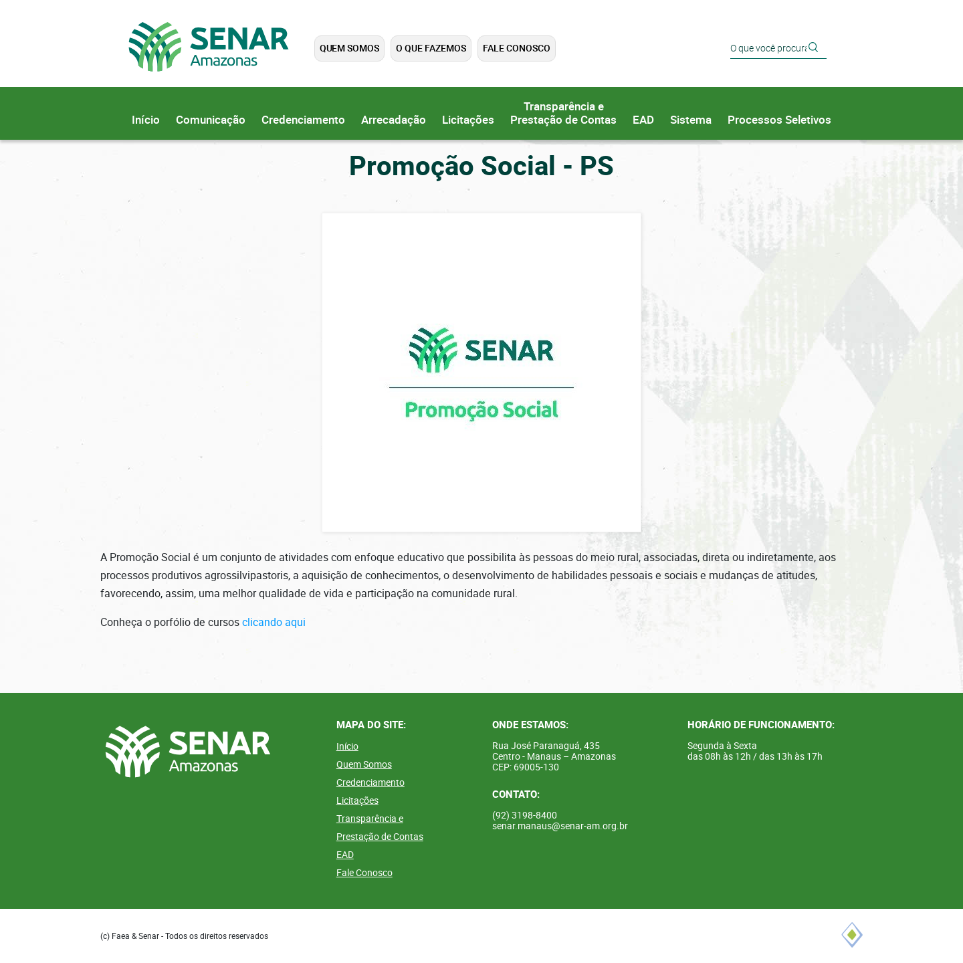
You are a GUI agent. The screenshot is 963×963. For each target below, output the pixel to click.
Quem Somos (349, 48)
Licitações (468, 120)
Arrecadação (393, 120)
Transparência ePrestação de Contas (563, 113)
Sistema (691, 120)
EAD (643, 120)
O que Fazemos (431, 48)
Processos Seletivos (779, 120)
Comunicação (210, 120)
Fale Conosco (516, 48)
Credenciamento (303, 120)
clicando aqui (274, 622)
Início (146, 120)
